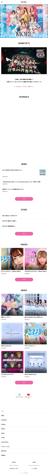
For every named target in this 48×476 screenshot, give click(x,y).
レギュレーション (5, 446)
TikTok (25, 86)
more (24, 198)
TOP (2, 411)
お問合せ (3, 455)
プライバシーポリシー (13, 465)
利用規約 (34, 462)
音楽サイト (31, 86)
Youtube (18, 86)
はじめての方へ (5, 442)
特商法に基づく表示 (14, 468)
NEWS (2, 415)
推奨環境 (14, 462)
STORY (3, 437)
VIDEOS (3, 429)
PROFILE (3, 424)
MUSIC (3, 433)
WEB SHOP (4, 451)
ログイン (45, 2)
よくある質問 (34, 468)
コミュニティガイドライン (34, 465)
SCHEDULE (4, 420)
